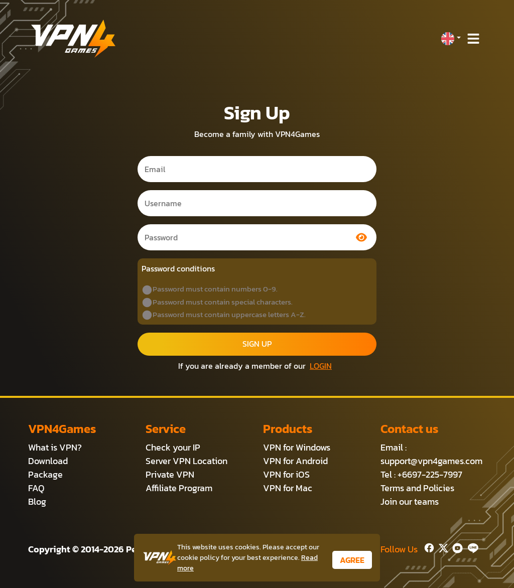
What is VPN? (55, 447)
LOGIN (321, 366)
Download (48, 461)
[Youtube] (455, 547)
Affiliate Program (179, 488)
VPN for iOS (286, 474)
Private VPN (170, 474)
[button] (451, 39)
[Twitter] (441, 547)
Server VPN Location (186, 461)
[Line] (471, 547)
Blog (37, 501)
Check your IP (173, 447)
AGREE (352, 560)
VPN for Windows (296, 447)
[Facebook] (428, 547)
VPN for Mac (287, 488)
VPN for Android (295, 461)
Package (45, 474)
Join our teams (409, 501)
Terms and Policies (417, 488)
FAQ (36, 488)
